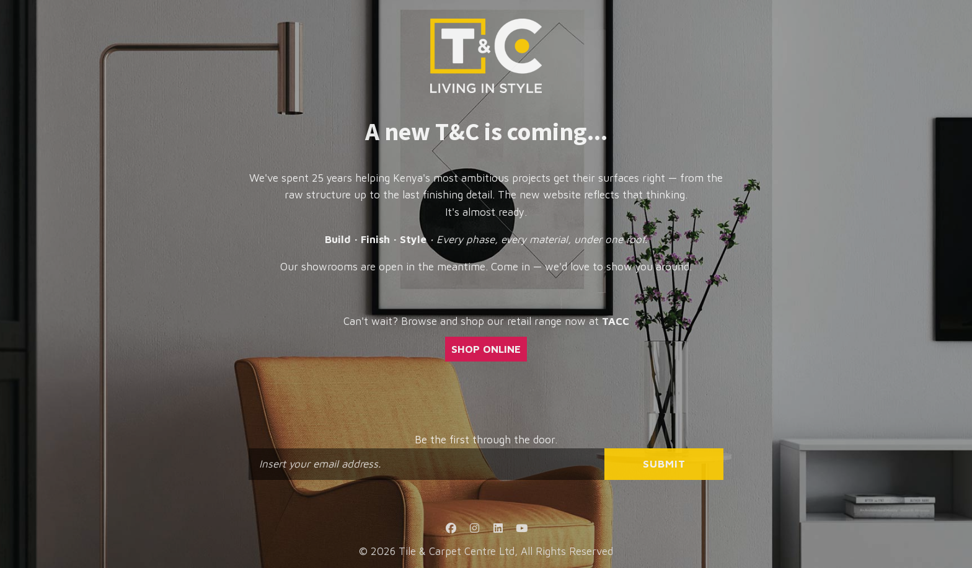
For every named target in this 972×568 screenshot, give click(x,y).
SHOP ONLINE (486, 349)
